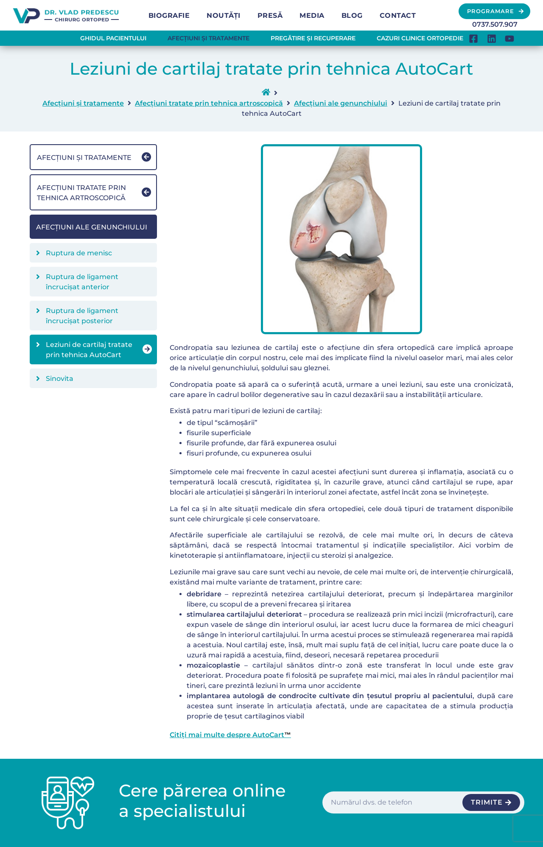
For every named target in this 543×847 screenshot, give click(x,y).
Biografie (169, 15)
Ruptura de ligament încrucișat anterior (82, 282)
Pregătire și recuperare (313, 38)
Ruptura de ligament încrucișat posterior (82, 316)
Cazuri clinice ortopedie (420, 38)
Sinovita (59, 379)
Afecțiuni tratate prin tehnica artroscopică (209, 103)
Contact (398, 15)
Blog (352, 15)
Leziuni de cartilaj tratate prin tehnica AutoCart (89, 350)
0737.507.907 (495, 24)
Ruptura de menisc (79, 253)
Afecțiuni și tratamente (208, 38)
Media (312, 15)
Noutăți (224, 15)
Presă (270, 15)
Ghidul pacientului (113, 38)
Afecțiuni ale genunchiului (340, 103)
